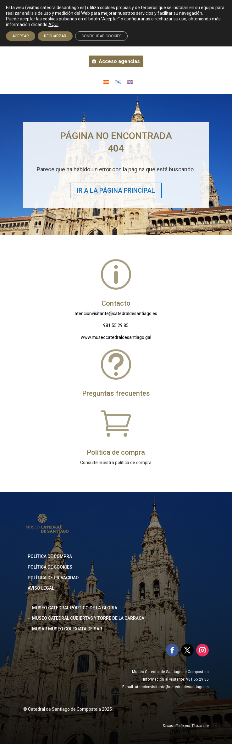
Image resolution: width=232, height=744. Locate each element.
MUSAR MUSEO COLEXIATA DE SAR (67, 628)
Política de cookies (50, 567)
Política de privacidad (53, 577)
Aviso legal (41, 588)
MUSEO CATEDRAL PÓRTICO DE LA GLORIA (74, 607)
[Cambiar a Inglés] (130, 81)
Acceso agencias (119, 61)
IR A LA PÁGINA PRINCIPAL (116, 190)
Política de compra (50, 556)
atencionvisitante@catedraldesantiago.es (116, 313)
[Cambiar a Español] (106, 81)
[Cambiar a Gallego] (118, 81)
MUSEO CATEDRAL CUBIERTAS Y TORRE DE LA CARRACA (88, 618)
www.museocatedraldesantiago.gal (116, 337)
